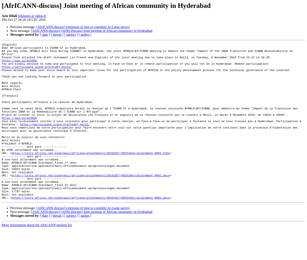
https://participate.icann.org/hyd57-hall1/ (37, 72)
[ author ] (85, 34)
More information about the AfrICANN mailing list (37, 256)
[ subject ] (71, 34)
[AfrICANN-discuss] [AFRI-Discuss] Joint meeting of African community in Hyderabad (91, 31)
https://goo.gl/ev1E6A (19, 64)
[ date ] (45, 34)
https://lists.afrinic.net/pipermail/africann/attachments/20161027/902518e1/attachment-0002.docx (91, 202)
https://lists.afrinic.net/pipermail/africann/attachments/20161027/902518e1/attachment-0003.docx (91, 229)
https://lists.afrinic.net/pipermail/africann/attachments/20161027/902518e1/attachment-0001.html (91, 175)
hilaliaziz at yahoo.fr (32, 16)
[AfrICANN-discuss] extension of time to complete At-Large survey (83, 27)
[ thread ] (57, 34)
